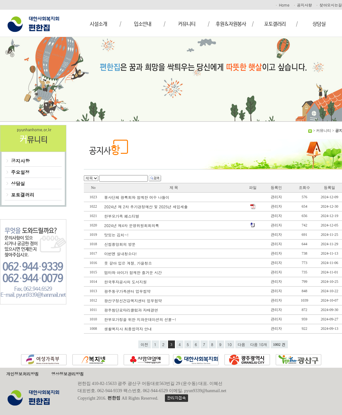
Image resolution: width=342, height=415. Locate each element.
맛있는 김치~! (117, 234)
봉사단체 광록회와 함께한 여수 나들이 (137, 197)
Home (282, 5)
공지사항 (302, 5)
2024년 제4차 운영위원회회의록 (132, 225)
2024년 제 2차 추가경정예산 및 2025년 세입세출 (146, 206)
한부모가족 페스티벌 (122, 216)
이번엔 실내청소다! (121, 253)
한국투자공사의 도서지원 (126, 281)
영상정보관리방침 (67, 374)
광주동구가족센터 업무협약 (128, 291)
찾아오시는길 (329, 5)
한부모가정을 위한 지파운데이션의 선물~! (140, 319)
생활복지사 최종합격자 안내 (128, 328)
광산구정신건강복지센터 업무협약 (133, 300)
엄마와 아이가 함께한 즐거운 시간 (133, 272)
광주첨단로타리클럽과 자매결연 (131, 310)
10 (229, 344)
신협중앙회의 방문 (120, 244)
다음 (241, 344)
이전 (144, 344)
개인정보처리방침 (22, 374)
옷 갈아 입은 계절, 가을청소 (128, 263)
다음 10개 (258, 344)
